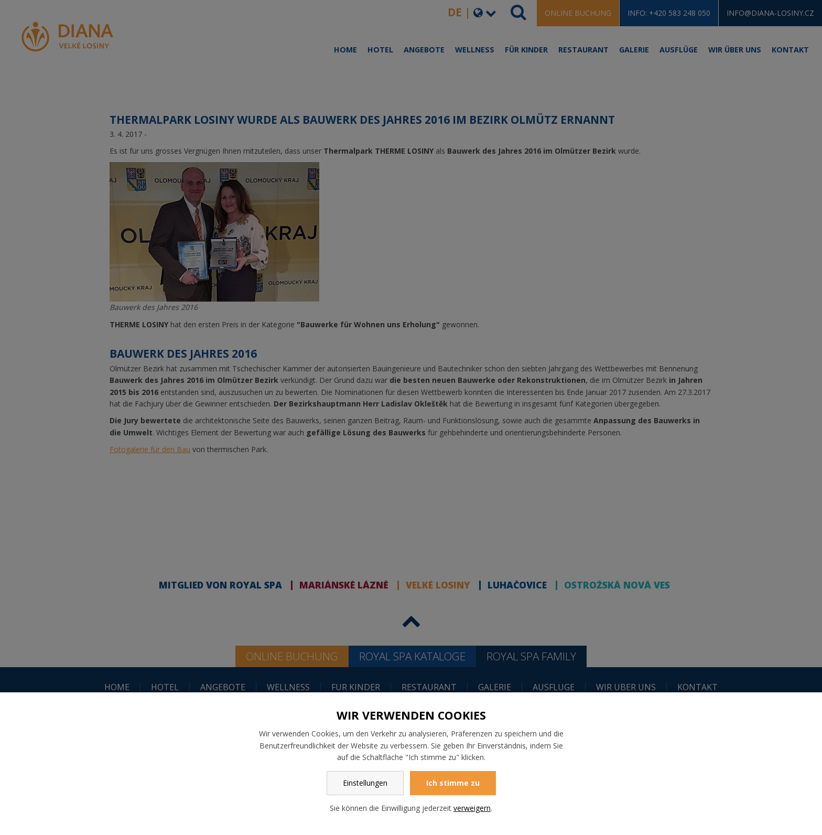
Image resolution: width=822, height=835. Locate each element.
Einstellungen (365, 783)
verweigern (472, 808)
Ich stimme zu (453, 783)
